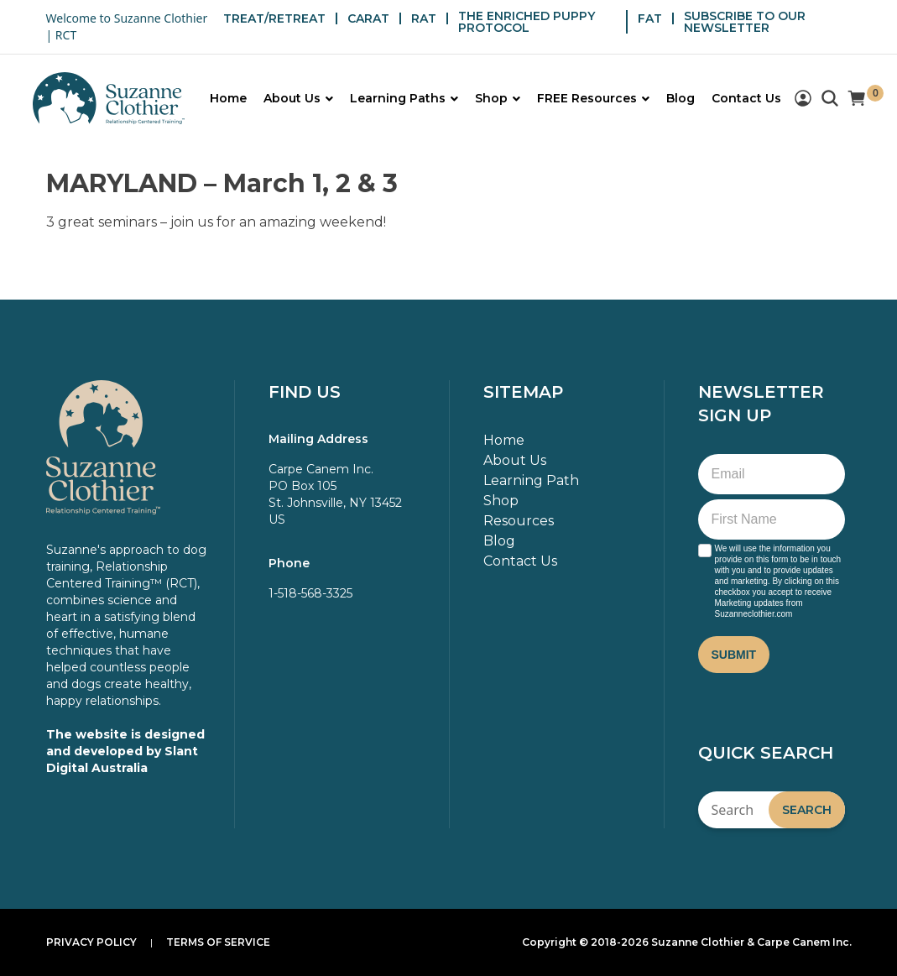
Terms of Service (218, 942)
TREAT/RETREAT (274, 18)
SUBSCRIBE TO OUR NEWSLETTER (745, 22)
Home (503, 440)
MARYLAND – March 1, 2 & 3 (222, 183)
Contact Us (520, 561)
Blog (499, 541)
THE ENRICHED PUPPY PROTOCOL (526, 22)
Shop (501, 501)
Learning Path (531, 480)
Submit (734, 654)
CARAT (368, 18)
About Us (514, 460)
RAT (423, 18)
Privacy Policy (91, 942)
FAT (650, 18)
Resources (518, 521)
